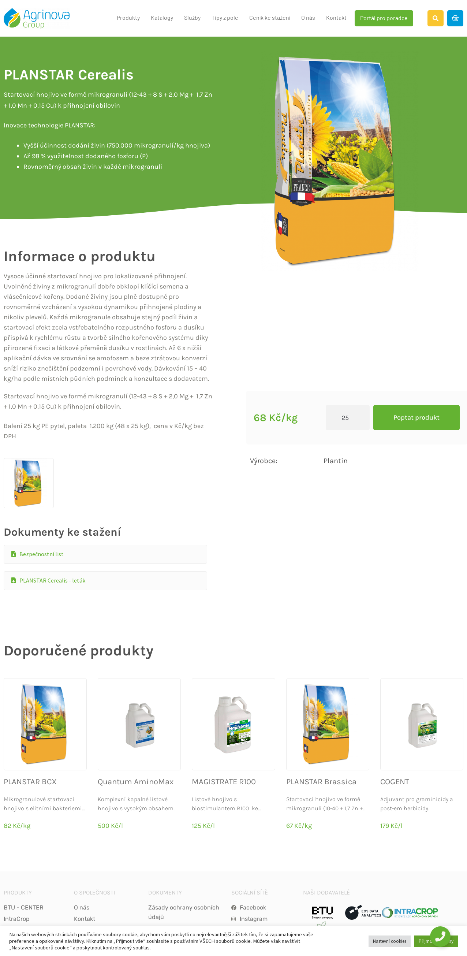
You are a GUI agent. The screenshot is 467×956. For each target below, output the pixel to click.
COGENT (394, 732)
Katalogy (162, 17)
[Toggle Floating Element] (440, 936)
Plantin (336, 436)
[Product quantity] (348, 392)
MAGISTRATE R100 (224, 732)
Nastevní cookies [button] (389, 941)
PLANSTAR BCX (30, 732)
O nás (308, 17)
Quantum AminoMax (135, 732)
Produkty (128, 17)
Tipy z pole (225, 17)
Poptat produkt (416, 392)
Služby (192, 17)
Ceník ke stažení (269, 17)
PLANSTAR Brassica (321, 732)
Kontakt (336, 17)
